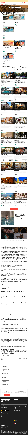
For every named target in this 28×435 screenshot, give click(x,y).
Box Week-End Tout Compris (5, 380)
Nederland (16, 423)
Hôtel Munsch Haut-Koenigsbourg (18, 200)
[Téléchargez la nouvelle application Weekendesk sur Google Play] (3, 410)
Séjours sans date (6, 4)
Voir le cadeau (11, 84)
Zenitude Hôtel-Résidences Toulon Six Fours (5, 200)
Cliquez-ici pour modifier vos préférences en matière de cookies (7, 416)
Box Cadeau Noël (4, 377)
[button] (1, 75)
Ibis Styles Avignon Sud (17, 110)
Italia (2, 423)
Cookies (1, 415)
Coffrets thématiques (11, 4)
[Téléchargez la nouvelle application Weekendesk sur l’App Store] (7, 410)
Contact (15, 408)
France (2, 420)
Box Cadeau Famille (4, 381)
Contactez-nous (7, 394)
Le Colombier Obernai (17, 94)
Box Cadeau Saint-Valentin (5, 384)
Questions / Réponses (3, 406)
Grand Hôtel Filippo (3, 154)
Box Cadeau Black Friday (5, 373)
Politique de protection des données (5, 414)
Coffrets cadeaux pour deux (5, 369)
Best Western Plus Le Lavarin (17, 154)
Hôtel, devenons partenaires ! (4, 407)
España (16, 420)
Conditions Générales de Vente (4, 413)
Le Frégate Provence (16, 170)
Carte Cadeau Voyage (4, 374)
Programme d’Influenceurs (17, 410)
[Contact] (22, 2)
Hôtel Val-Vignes (3, 170)
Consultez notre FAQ (20, 394)
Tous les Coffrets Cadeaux (5, 366)
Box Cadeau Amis (4, 385)
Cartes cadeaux (16, 4)
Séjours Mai (2, 4)
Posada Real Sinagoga (3, 110)
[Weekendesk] (3, 2)
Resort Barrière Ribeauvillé (4, 94)
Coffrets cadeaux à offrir (5, 370)
